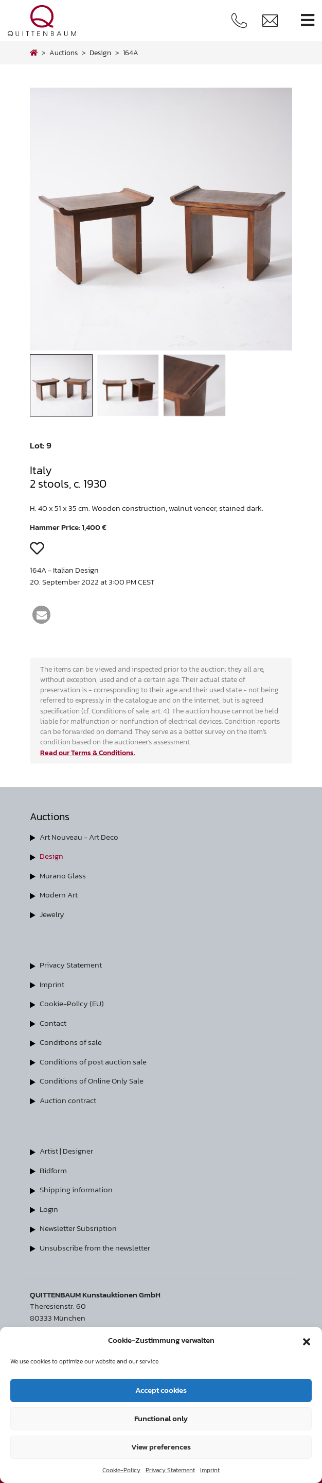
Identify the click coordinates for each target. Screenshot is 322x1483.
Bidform (53, 1170)
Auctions (63, 52)
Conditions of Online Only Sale (92, 1081)
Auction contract (68, 1100)
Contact (53, 1023)
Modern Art (59, 895)
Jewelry (52, 914)
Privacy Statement (170, 1470)
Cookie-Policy (121, 1470)
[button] (306, 1340)
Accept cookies (161, 1390)
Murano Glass (63, 875)
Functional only (161, 1418)
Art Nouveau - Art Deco (79, 837)
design (100, 52)
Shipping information (76, 1189)
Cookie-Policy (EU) (72, 1003)
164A (130, 52)
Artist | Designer (66, 1151)
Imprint (210, 1470)
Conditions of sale (71, 1042)
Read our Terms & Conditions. (87, 752)
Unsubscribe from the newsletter (95, 1248)
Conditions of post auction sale (93, 1062)
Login (49, 1209)
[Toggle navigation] (307, 20)
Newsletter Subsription (78, 1228)
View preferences (161, 1447)
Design (51, 856)
